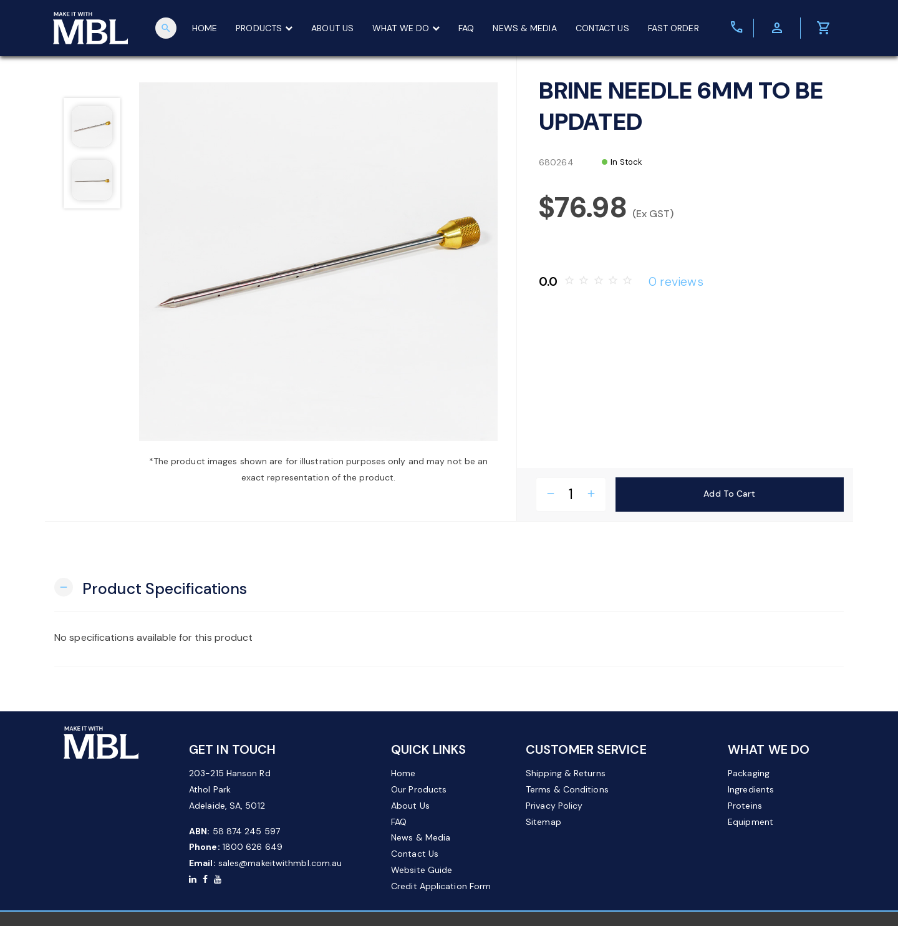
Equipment (750, 821)
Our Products (419, 789)
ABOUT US (332, 28)
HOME (204, 28)
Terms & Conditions (567, 789)
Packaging (749, 773)
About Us (410, 805)
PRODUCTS (264, 28)
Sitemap (543, 821)
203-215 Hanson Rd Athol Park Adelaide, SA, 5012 (230, 789)
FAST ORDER (673, 28)
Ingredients (751, 789)
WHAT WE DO (406, 28)
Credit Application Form (441, 886)
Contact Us (414, 853)
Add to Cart (729, 493)
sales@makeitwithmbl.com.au (280, 863)
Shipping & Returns (566, 773)
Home (403, 773)
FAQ (466, 28)
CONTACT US (602, 28)
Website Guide (421, 869)
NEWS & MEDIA (525, 28)
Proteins (745, 805)
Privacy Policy (554, 805)
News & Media (420, 837)
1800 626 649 (252, 846)
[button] (150, 587)
